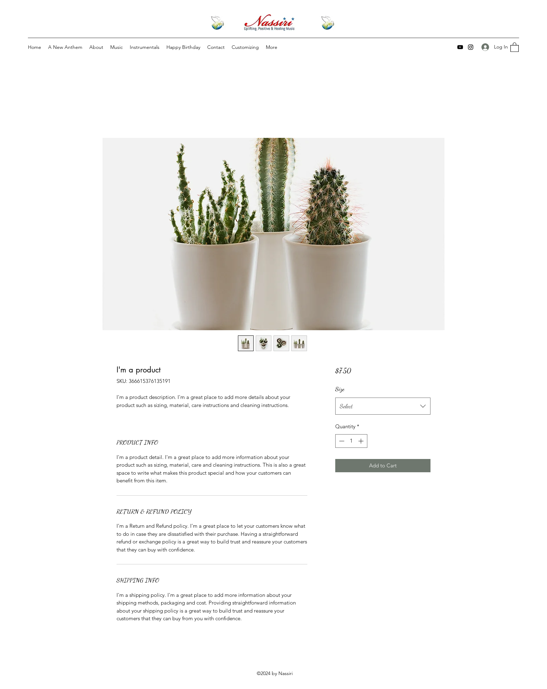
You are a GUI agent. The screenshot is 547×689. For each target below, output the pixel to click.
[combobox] (382, 406)
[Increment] (361, 441)
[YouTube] (460, 47)
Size (339, 389)
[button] (514, 47)
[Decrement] (341, 441)
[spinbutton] (351, 441)
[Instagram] (470, 47)
